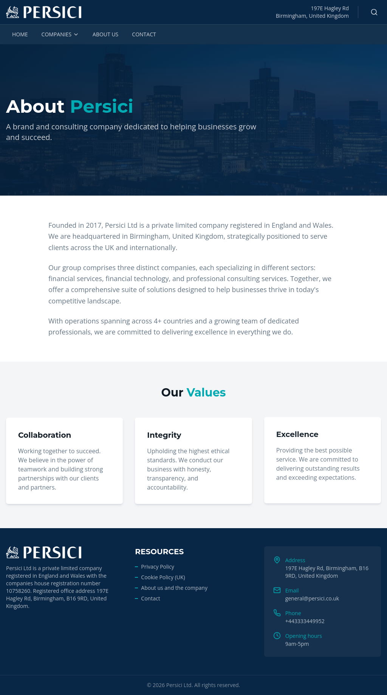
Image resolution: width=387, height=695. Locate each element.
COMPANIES (60, 34)
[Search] (374, 12)
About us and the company (174, 587)
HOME (20, 34)
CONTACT (144, 34)
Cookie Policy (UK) (163, 577)
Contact (150, 598)
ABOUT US (105, 34)
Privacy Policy (157, 566)
